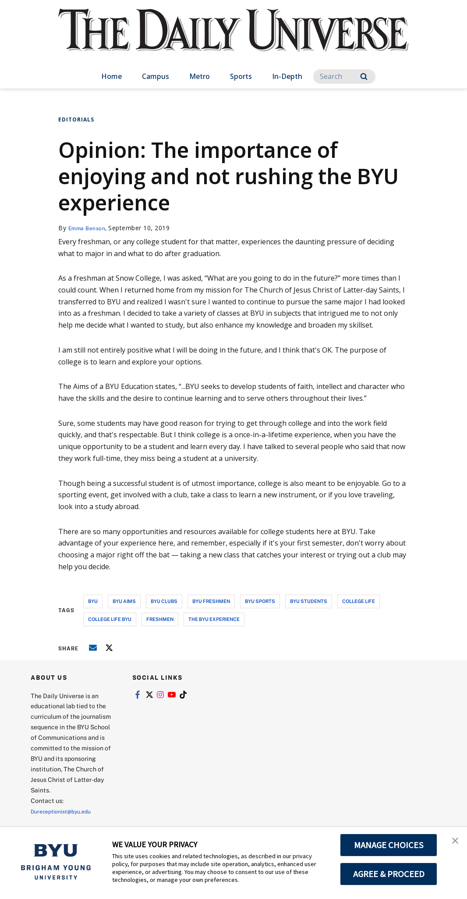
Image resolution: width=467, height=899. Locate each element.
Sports (241, 76)
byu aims (124, 601)
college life (358, 601)
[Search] (344, 76)
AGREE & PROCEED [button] (389, 874)
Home (111, 76)
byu (93, 601)
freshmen (159, 619)
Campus (155, 76)
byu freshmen (211, 601)
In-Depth (287, 76)
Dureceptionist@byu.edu (66, 811)
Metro (199, 76)
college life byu (109, 619)
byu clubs (164, 601)
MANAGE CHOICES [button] (389, 845)
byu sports (260, 601)
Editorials (76, 119)
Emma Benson (89, 228)
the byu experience (214, 619)
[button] (452, 843)
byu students (308, 601)
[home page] (233, 39)
